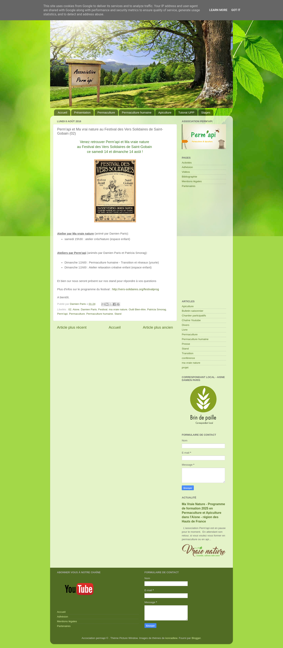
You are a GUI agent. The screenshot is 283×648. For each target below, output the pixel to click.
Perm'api (62, 313)
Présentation (82, 112)
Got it (235, 10)
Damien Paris (89, 309)
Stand (118, 313)
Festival (103, 309)
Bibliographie (189, 176)
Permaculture (106, 112)
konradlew (171, 638)
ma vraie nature (118, 309)
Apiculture (164, 112)
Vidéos (186, 171)
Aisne (76, 309)
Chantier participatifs (194, 315)
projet (185, 367)
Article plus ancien (158, 327)
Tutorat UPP (186, 112)
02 (69, 309)
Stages (205, 112)
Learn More (218, 10)
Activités (187, 162)
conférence (188, 358)
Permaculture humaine (137, 112)
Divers (185, 325)
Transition (187, 353)
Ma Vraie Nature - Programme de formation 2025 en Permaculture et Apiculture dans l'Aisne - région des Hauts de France (203, 512)
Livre (184, 329)
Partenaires (188, 186)
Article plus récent (71, 327)
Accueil (62, 112)
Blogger (196, 638)
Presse (186, 343)
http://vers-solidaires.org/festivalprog (135, 289)
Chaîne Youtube (191, 320)
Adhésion (187, 167)
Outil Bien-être (137, 309)
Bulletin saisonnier (192, 310)
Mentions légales (192, 181)
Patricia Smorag (156, 309)
